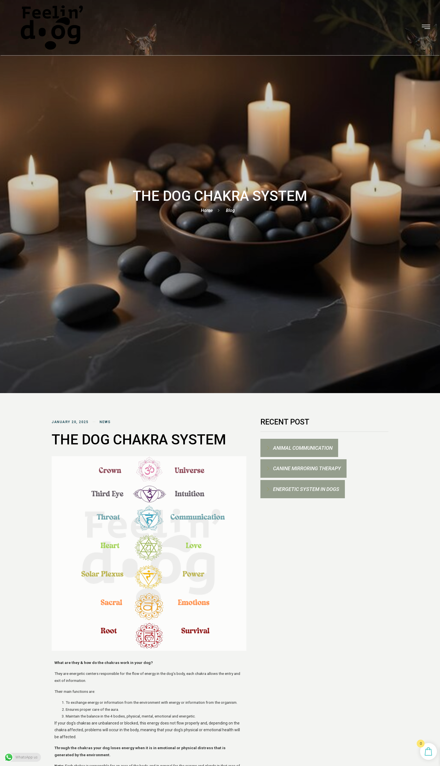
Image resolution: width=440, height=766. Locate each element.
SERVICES (157, 18)
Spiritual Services (202, 18)
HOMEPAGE (123, 18)
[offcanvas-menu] (409, 17)
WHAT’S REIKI (251, 18)
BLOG (356, 18)
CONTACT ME (325, 18)
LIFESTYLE (288, 18)
